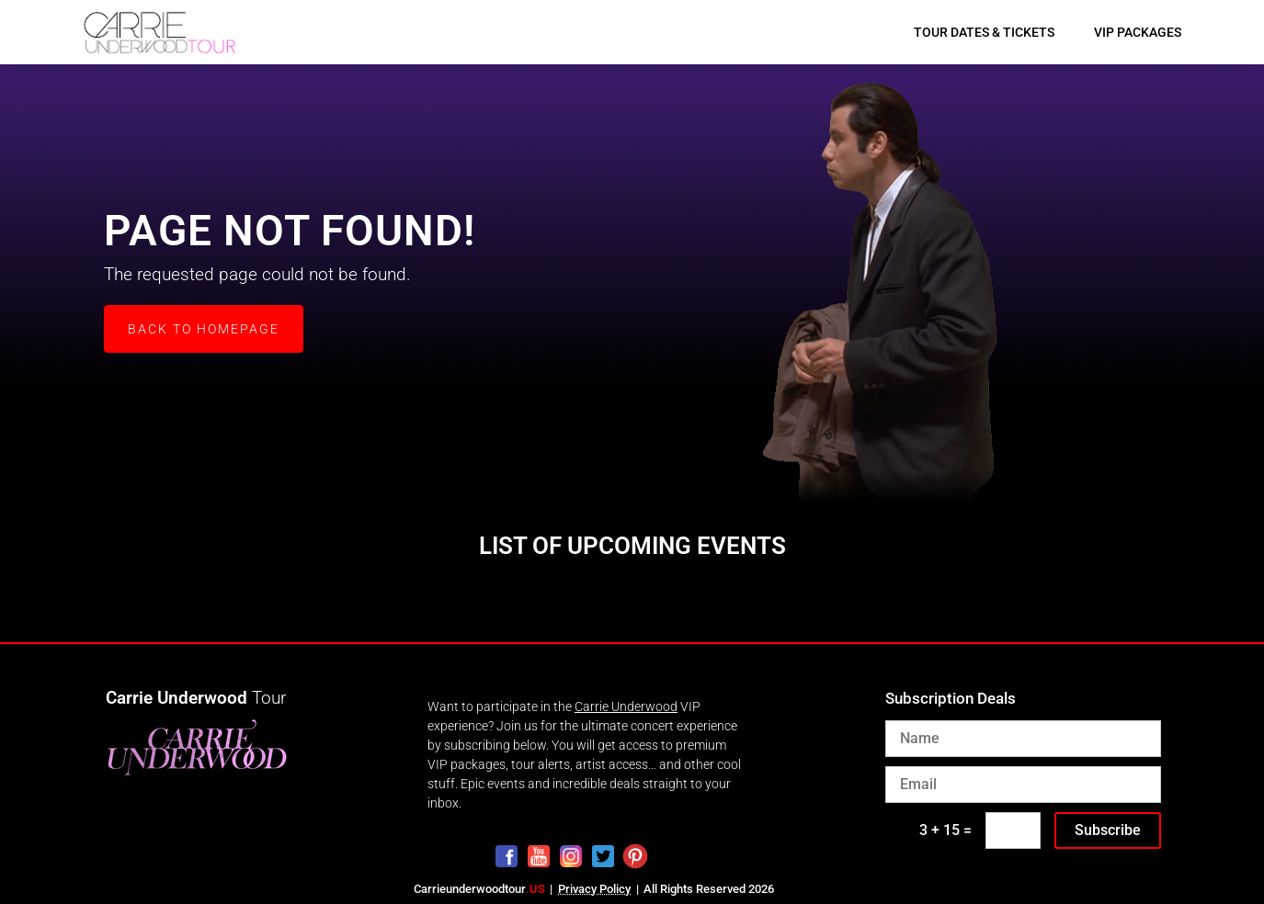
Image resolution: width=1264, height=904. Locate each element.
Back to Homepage (203, 329)
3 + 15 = (945, 830)
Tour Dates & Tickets (984, 32)
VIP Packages (1137, 32)
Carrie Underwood (626, 706)
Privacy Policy (594, 889)
